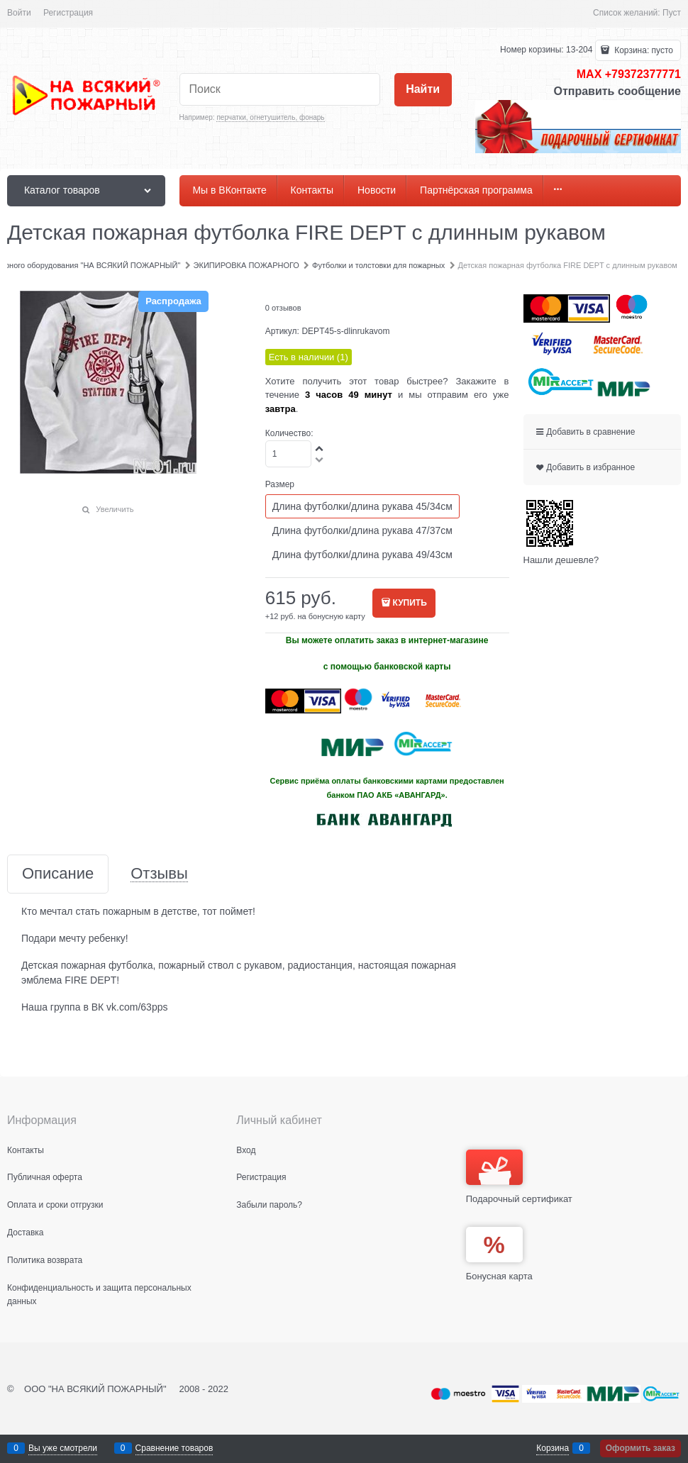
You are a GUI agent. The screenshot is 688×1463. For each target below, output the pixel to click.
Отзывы (159, 874)
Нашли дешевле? (561, 560)
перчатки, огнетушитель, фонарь (270, 117)
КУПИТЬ (410, 603)
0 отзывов (283, 308)
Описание (58, 874)
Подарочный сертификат (519, 1177)
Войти (19, 13)
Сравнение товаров (174, 1448)
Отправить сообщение (617, 91)
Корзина (552, 1448)
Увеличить (114, 509)
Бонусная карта (499, 1276)
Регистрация (68, 13)
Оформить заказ (640, 1448)
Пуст (671, 13)
